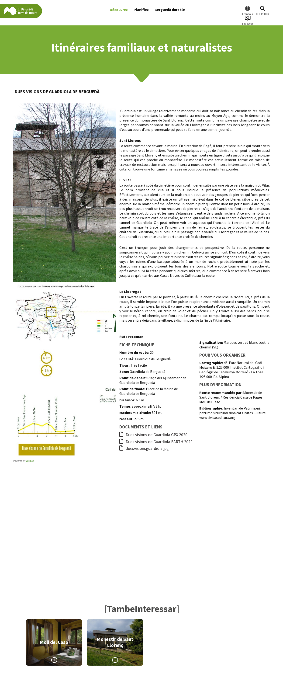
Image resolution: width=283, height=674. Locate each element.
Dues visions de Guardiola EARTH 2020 (156, 441)
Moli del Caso (54, 642)
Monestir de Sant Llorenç (115, 642)
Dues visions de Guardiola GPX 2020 (153, 434)
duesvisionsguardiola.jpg (144, 448)
